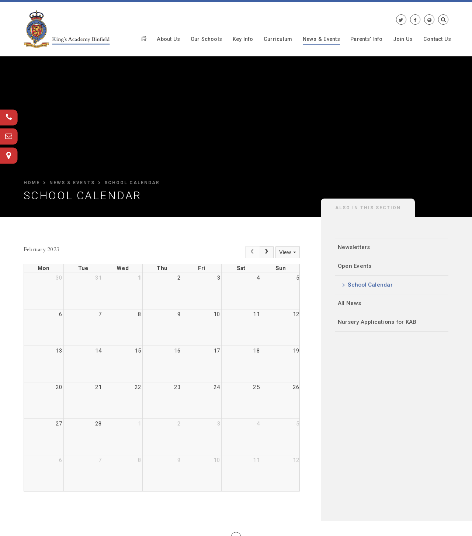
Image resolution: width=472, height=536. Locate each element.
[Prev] (252, 252)
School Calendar (132, 182)
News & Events (72, 182)
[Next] (266, 252)
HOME (32, 182)
